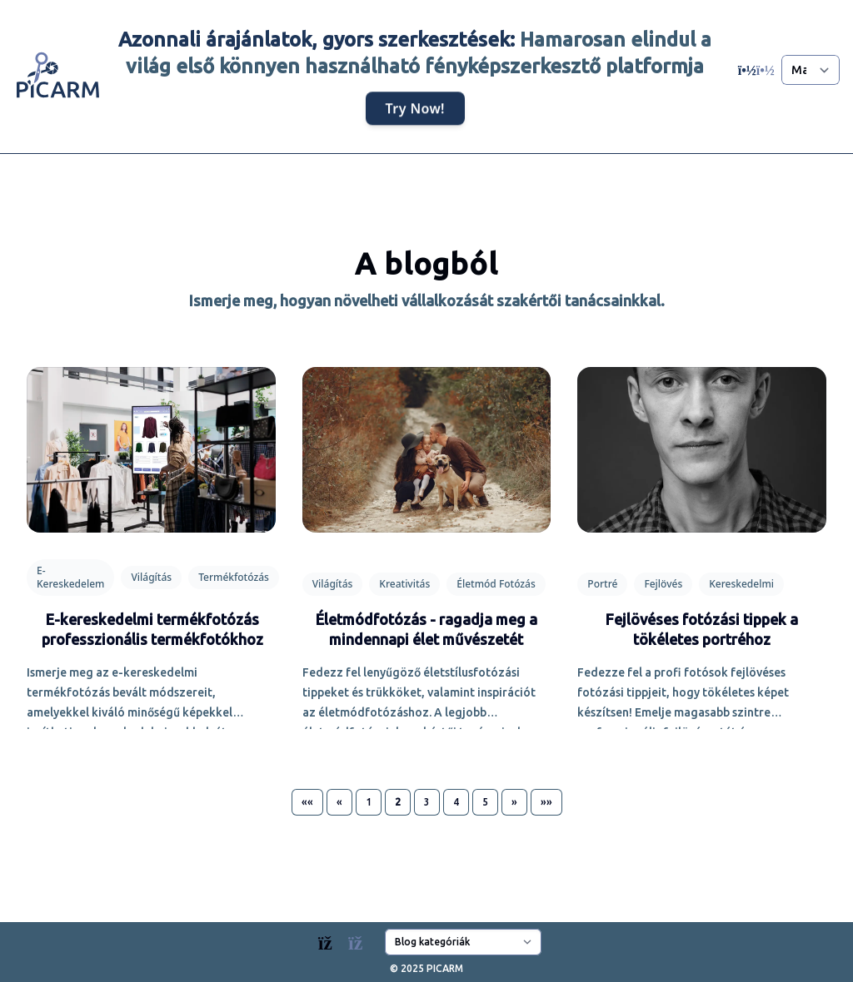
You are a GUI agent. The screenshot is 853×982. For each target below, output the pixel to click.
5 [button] (485, 801)
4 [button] (456, 801)
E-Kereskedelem (70, 577)
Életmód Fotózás (496, 584)
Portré (602, 584)
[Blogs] (349, 939)
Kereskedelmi (741, 584)
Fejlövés (663, 584)
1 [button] (369, 801)
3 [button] (427, 801)
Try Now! (415, 109)
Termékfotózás (233, 577)
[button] (307, 802)
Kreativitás (404, 584)
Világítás (151, 577)
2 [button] (398, 801)
